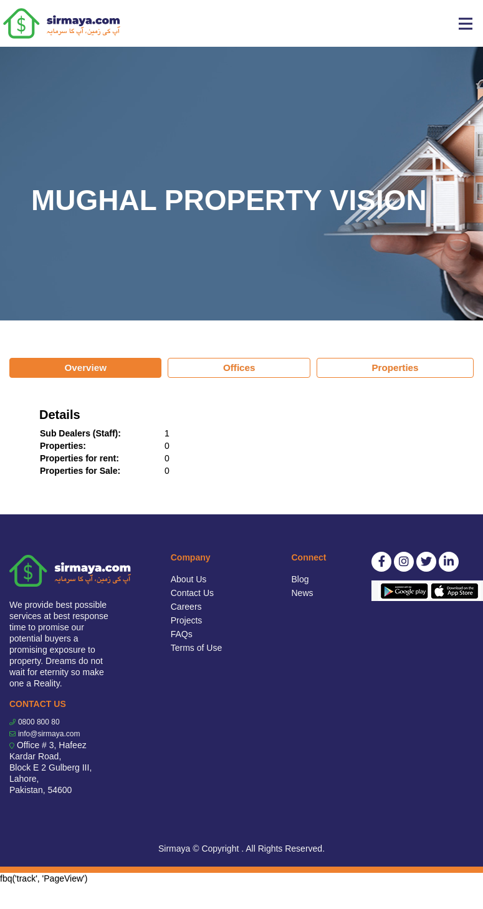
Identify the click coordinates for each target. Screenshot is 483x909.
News (302, 593)
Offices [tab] (239, 367)
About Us (189, 579)
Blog (300, 579)
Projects (187, 620)
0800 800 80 (39, 722)
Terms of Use (196, 648)
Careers (186, 607)
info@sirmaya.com (49, 733)
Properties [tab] (394, 367)
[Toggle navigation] (465, 23)
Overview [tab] (85, 367)
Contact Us (192, 593)
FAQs (182, 634)
